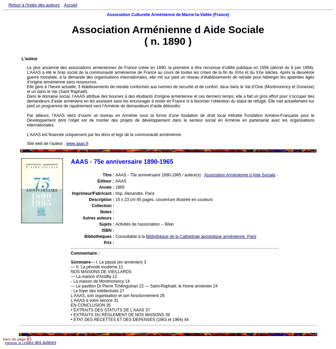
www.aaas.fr (77, 143)
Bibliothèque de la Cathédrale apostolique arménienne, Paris (201, 236)
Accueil (70, 5)
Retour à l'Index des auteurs (34, 5)
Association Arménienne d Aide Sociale (239, 175)
